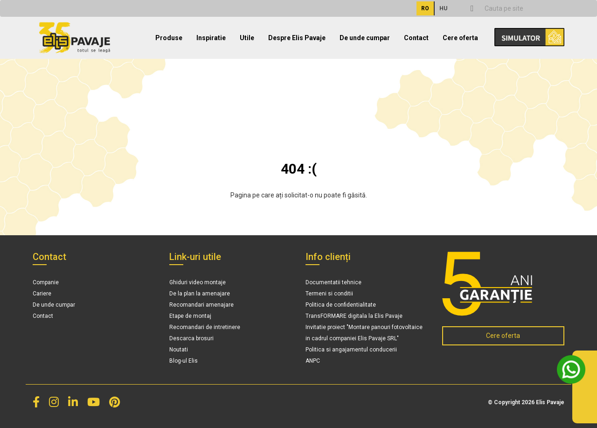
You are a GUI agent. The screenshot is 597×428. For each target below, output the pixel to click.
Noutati (178, 349)
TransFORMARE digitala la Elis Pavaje (354, 316)
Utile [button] (247, 38)
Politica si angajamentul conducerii (351, 349)
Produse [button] (168, 38)
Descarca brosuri (191, 338)
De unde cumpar (365, 38)
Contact (416, 38)
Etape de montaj (190, 316)
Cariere (42, 293)
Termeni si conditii (329, 293)
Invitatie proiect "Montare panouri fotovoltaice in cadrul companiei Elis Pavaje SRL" (364, 333)
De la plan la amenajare (199, 293)
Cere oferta (460, 38)
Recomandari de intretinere (204, 327)
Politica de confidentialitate (340, 305)
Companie (46, 282)
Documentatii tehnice (333, 282)
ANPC (312, 361)
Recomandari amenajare (201, 305)
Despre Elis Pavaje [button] (297, 38)
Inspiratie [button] (211, 38)
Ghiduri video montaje (197, 282)
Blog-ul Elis (183, 361)
